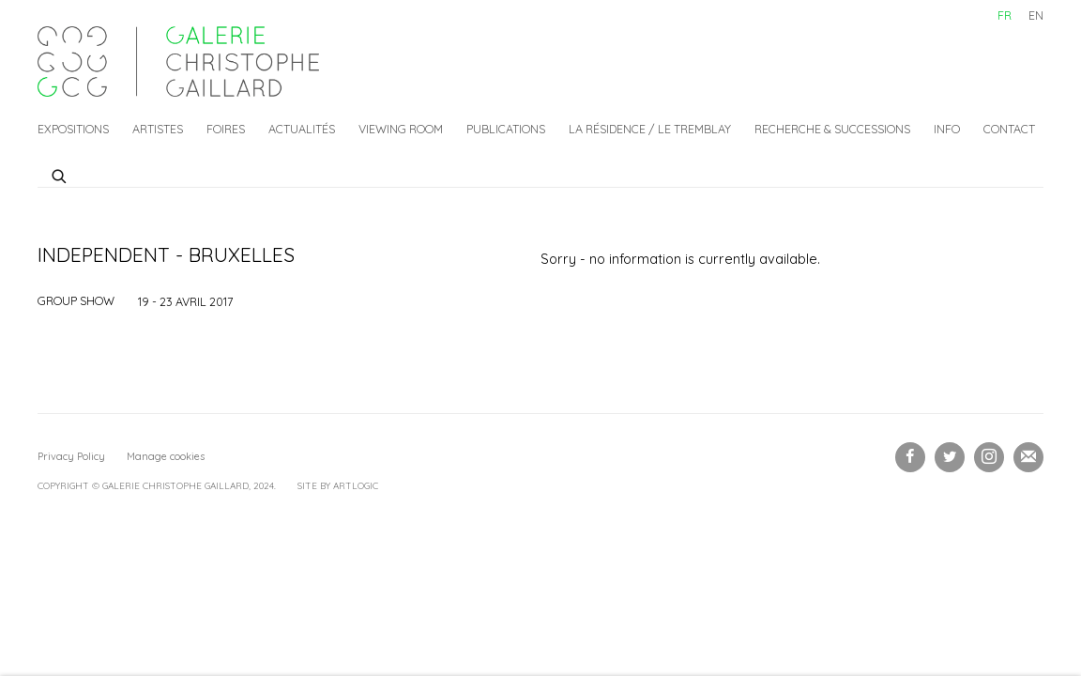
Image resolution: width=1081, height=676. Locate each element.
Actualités (301, 128)
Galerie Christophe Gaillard (178, 61)
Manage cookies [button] (166, 456)
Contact (1009, 128)
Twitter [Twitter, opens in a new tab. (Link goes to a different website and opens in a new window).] (950, 457)
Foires (225, 128)
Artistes (157, 128)
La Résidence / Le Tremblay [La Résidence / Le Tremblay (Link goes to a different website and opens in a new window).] (650, 128)
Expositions (73, 128)
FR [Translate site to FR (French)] (1004, 15)
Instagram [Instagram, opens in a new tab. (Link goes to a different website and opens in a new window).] (989, 457)
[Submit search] (60, 173)
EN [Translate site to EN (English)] (1035, 15)
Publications (505, 128)
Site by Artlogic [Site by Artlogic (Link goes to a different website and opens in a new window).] (337, 486)
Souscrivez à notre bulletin (1028, 457)
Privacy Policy (71, 456)
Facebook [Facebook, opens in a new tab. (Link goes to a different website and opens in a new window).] (910, 457)
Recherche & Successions (832, 128)
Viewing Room (400, 128)
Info (947, 128)
